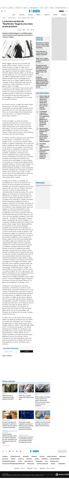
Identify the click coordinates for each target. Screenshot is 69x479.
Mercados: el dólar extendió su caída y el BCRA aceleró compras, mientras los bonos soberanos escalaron (26, 425)
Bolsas (41, 185)
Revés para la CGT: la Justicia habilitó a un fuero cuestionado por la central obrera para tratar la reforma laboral (44, 134)
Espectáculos (29, 461)
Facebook (6, 451)
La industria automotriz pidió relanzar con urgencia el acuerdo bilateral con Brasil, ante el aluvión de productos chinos (44, 119)
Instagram (9, 451)
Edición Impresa (55, 459)
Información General (8, 461)
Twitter (3, 451)
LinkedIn (13, 451)
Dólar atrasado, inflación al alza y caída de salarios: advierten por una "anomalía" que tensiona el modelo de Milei (9, 438)
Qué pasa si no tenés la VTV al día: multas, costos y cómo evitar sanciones (42, 45)
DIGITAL (19, 468)
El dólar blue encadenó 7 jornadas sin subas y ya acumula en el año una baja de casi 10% (26, 439)
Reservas (11, 7)
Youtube (16, 451)
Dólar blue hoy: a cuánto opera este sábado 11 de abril (41, 53)
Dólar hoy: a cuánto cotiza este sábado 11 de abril (42, 59)
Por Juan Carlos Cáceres (40, 408)
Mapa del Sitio (54, 461)
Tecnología (39, 461)
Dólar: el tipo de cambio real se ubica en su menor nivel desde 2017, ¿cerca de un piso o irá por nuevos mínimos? (44, 102)
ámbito (4, 17)
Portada (5, 456)
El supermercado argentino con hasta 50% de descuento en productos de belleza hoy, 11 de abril (42, 69)
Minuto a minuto (23, 420)
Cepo (42, 7)
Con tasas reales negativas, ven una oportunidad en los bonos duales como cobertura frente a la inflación (44, 151)
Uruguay (63, 14)
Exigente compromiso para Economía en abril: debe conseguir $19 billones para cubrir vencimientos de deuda (42, 82)
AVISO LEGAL (30, 463)
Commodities (46, 185)
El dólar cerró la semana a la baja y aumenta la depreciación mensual (42, 424)
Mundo (37, 459)
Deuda (51, 7)
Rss (46, 461)
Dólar (13, 14)
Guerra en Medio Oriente (60, 7)
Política (39, 14)
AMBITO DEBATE (47, 468)
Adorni (46, 7)
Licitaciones (61, 463)
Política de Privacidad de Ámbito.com (13, 463)
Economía (21, 14)
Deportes (44, 459)
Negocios (47, 14)
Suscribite (26, 351)
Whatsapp (20, 451)
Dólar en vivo (18, 7)
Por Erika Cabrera (6, 445)
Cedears (51, 185)
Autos (20, 461)
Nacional (29, 459)
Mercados (62, 456)
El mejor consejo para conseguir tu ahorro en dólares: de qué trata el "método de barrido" (9, 424)
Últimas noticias (15, 456)
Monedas (38, 185)
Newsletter (66, 14)
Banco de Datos (52, 456)
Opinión (55, 14)
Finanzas (30, 14)
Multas (53, 463)
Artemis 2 (25, 7)
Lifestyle (21, 459)
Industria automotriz (34, 7)
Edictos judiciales (42, 463)
